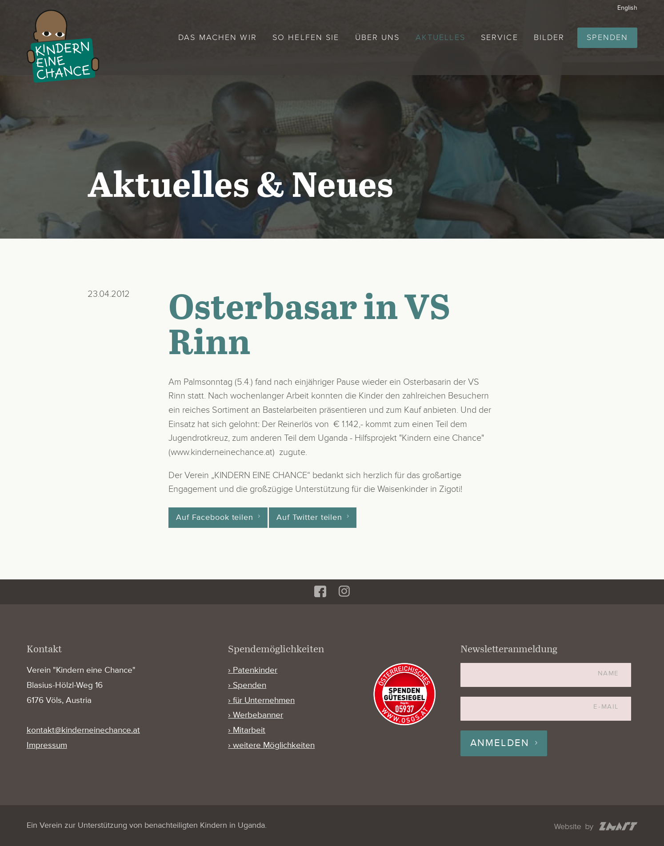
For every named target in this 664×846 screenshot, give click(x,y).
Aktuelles (440, 37)
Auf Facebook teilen (214, 518)
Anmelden (500, 743)
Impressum (47, 745)
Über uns (377, 37)
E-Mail (606, 706)
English (627, 7)
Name (608, 673)
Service (499, 37)
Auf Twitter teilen (309, 518)
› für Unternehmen (261, 700)
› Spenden (247, 685)
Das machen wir (217, 37)
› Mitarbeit (246, 730)
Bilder (549, 37)
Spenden (607, 37)
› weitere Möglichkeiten (271, 745)
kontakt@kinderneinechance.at (83, 730)
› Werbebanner (255, 715)
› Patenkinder (252, 670)
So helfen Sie (305, 37)
